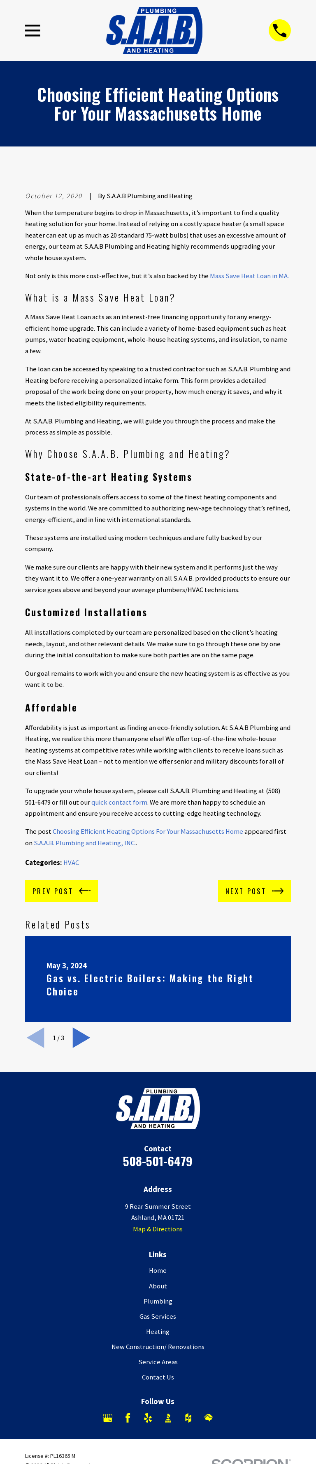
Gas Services (157, 1316)
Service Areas (158, 1362)
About (158, 1286)
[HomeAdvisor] (208, 1418)
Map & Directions (158, 1229)
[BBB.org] (168, 1418)
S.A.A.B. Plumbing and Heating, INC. (85, 843)
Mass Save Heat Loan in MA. (249, 276)
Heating (158, 1331)
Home (158, 1270)
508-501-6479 (158, 1160)
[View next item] (81, 1037)
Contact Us (158, 1377)
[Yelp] (148, 1418)
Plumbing (158, 1301)
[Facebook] (127, 1418)
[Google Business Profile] (107, 1418)
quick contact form (119, 802)
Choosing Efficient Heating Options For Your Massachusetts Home (148, 831)
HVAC (71, 862)
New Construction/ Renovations (158, 1347)
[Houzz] (188, 1418)
